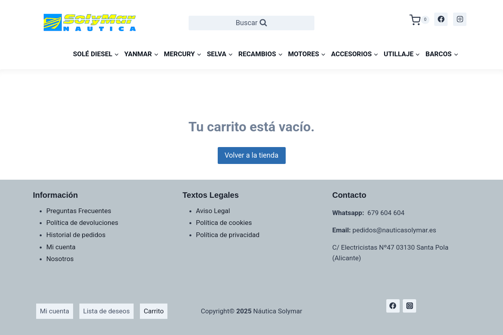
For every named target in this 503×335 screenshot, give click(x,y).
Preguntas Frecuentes (78, 211)
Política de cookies (224, 222)
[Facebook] (441, 19)
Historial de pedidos (76, 235)
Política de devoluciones (82, 222)
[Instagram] (459, 19)
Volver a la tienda (252, 155)
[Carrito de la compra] (419, 19)
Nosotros (60, 259)
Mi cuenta (61, 247)
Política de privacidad (228, 235)
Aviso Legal (213, 211)
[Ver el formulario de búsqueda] (252, 23)
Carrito (154, 311)
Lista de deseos (106, 311)
